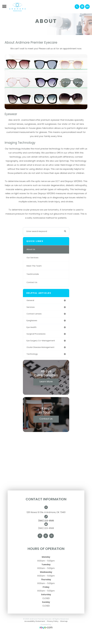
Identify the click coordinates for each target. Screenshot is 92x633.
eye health (31, 327)
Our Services (32, 257)
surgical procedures (36, 334)
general (30, 300)
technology (32, 354)
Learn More (46, 381)
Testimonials (33, 274)
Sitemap (64, 621)
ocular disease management (40, 347)
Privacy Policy (52, 621)
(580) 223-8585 (46, 521)
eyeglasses (32, 320)
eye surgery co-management (41, 340)
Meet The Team (34, 266)
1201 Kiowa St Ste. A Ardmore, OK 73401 (46, 512)
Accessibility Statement (34, 621)
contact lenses (34, 313)
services (31, 307)
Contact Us (32, 282)
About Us (31, 249)
